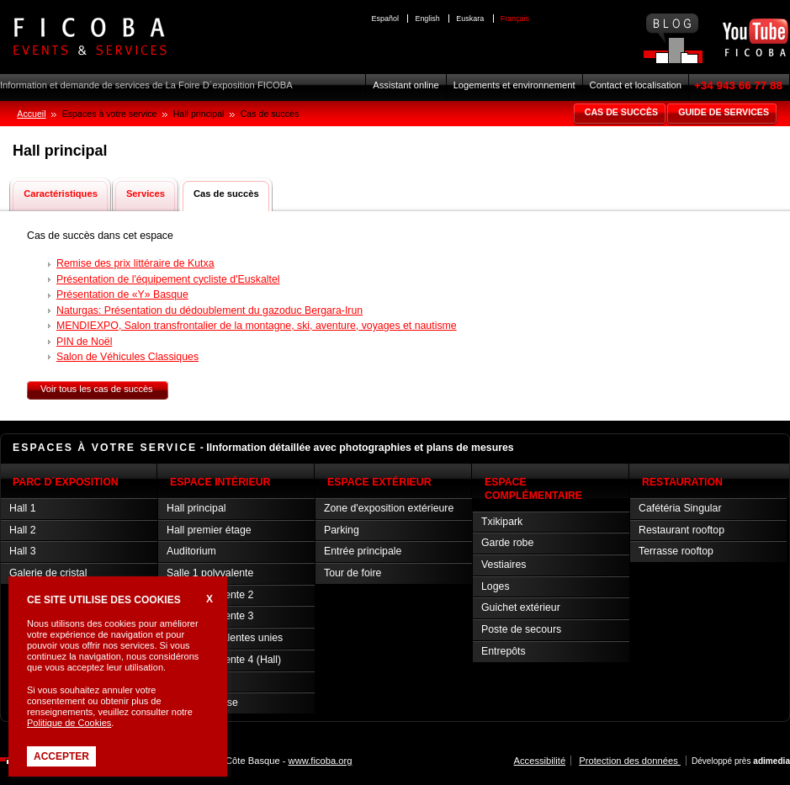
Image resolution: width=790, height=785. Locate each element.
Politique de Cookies (69, 723)
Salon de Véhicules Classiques (127, 357)
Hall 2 (22, 530)
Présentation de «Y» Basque (122, 294)
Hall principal (196, 508)
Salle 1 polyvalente (210, 573)
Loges (495, 586)
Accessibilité (540, 761)
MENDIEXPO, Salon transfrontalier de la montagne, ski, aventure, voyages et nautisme (256, 326)
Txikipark (501, 522)
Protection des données (630, 761)
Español (385, 18)
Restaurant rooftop (681, 530)
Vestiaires (503, 564)
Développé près (741, 761)
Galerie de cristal (48, 573)
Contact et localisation (635, 85)
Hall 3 (22, 551)
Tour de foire (352, 573)
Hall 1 (22, 508)
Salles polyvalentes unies (225, 638)
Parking (341, 530)
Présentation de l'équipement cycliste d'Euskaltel (167, 279)
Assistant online (405, 85)
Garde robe (507, 543)
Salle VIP (188, 681)
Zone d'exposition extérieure (388, 508)
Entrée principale (362, 551)
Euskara (470, 18)
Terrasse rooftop (676, 551)
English (427, 18)
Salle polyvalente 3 (210, 616)
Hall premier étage (209, 530)
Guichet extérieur (520, 607)
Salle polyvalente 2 (210, 595)
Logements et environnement (514, 85)
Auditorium (191, 551)
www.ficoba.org (321, 761)
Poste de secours (521, 629)
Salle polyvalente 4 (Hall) (224, 660)
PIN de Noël (84, 341)
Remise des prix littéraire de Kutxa (135, 263)
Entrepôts (503, 651)
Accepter (61, 756)
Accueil (31, 114)
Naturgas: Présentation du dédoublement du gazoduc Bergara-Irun (209, 310)
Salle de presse (202, 702)
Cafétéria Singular (680, 508)
